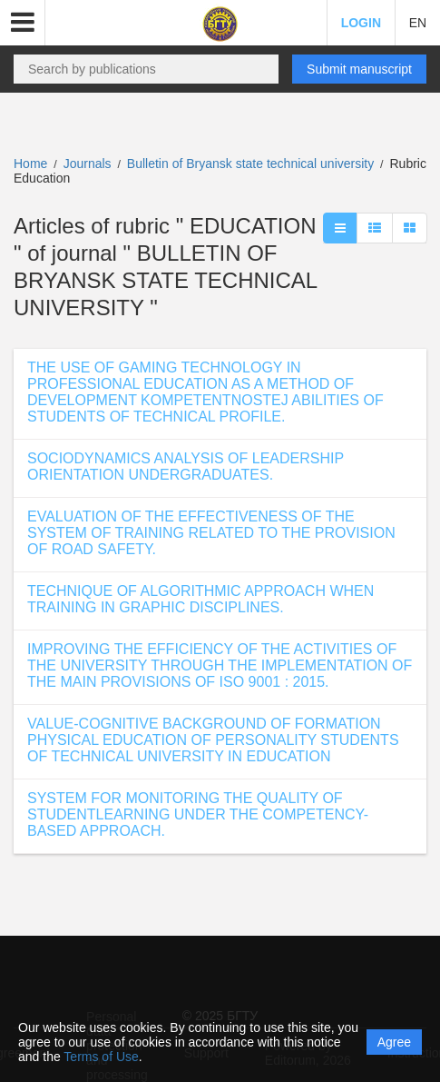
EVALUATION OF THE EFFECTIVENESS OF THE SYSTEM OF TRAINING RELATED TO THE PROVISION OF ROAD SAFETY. (211, 533)
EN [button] (417, 22)
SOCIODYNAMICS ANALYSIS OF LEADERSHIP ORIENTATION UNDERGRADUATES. (185, 466)
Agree (394, 1042)
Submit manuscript (359, 69)
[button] (22, 22)
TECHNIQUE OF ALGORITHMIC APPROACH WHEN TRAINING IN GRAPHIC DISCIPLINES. (200, 599)
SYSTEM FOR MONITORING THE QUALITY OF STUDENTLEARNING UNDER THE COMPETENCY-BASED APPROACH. (197, 814)
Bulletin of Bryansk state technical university (252, 163)
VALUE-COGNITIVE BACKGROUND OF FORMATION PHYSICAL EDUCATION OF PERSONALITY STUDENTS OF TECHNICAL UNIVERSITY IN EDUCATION (213, 740)
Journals (88, 163)
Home (30, 163)
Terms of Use (101, 1056)
